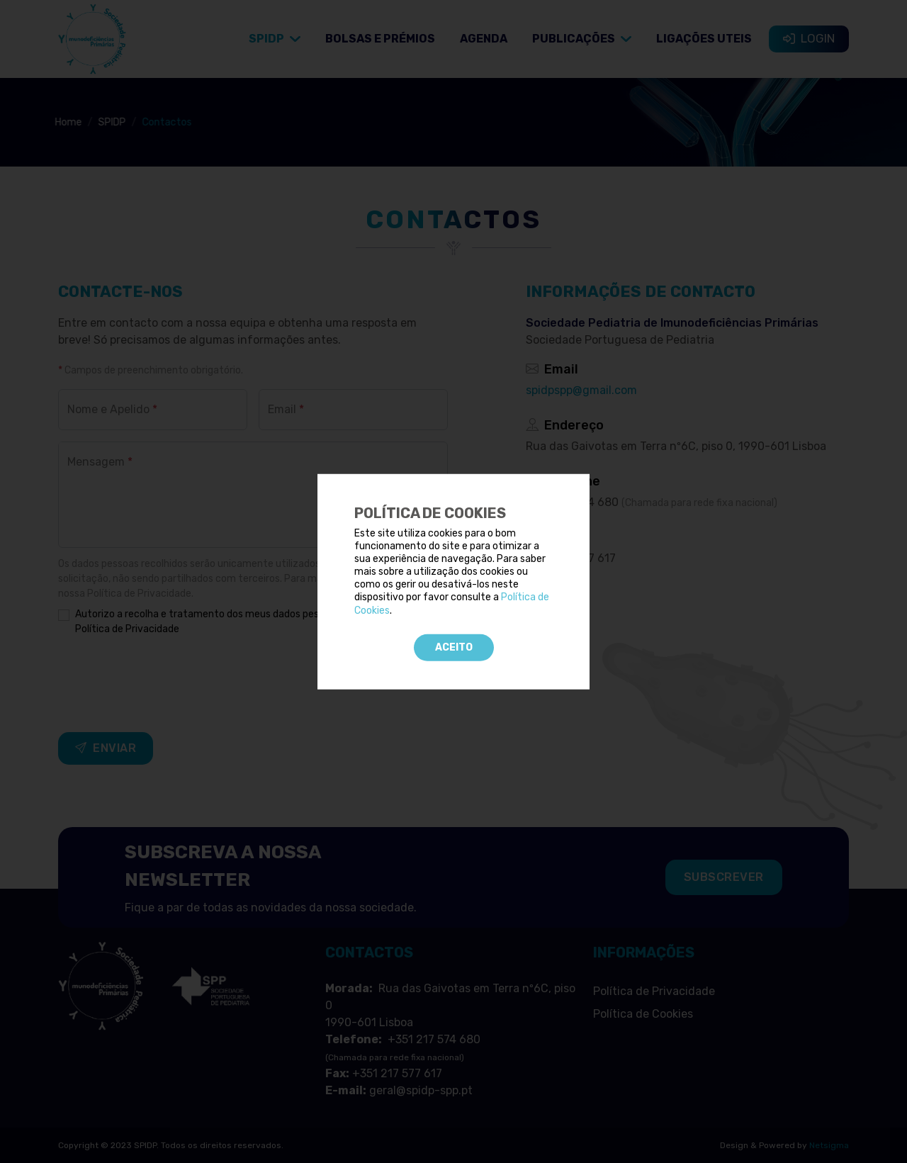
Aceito (454, 647)
